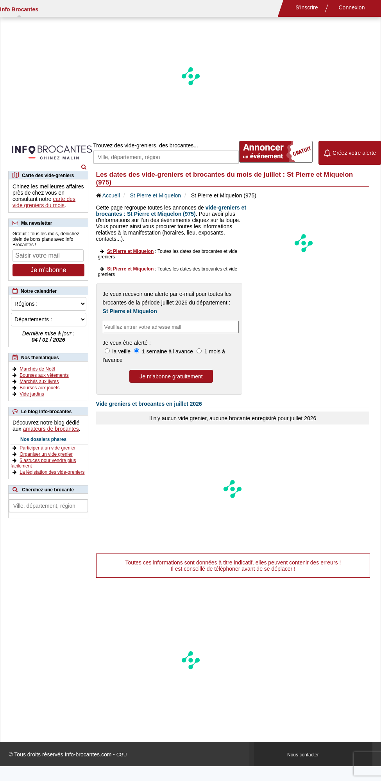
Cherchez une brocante (48, 490)
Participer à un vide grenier (47, 448)
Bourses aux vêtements (44, 375)
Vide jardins (32, 394)
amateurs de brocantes (51, 429)
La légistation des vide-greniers (52, 472)
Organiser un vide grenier (46, 454)
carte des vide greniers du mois (44, 202)
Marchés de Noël (37, 369)
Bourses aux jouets (39, 387)
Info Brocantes (19, 9)
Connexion (352, 7)
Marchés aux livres (39, 381)
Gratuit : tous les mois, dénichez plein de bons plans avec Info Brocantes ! (46, 239)
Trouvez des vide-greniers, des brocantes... (145, 145)
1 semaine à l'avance (167, 351)
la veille (121, 351)
